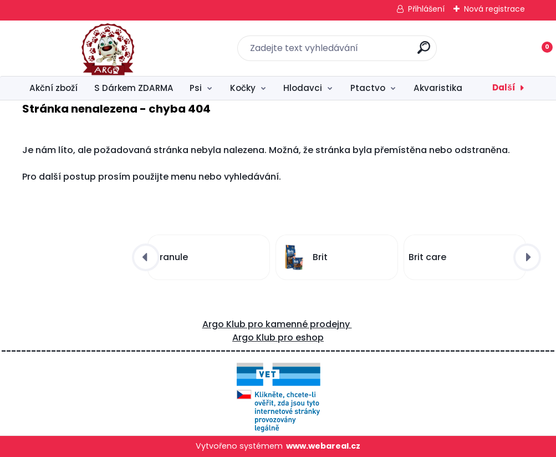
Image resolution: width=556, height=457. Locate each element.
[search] (423, 52)
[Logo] (90, 48)
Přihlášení (426, 8)
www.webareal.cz (323, 445)
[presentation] (146, 257)
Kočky (243, 88)
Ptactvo (367, 88)
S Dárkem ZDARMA (134, 88)
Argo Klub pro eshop (278, 337)
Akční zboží (53, 88)
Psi (196, 88)
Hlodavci (302, 88)
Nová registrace (494, 8)
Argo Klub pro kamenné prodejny (277, 324)
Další (503, 87)
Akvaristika (438, 88)
